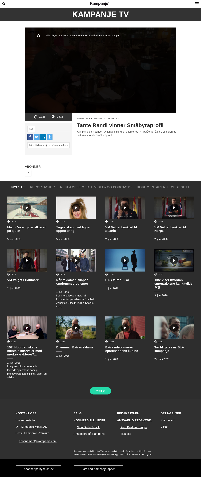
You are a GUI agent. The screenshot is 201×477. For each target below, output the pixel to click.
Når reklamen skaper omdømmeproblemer (72, 281)
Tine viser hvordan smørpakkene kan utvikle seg (173, 283)
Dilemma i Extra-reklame (74, 347)
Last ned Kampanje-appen (99, 469)
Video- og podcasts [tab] (113, 187)
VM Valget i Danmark (23, 280)
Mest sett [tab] (179, 187)
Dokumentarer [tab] (151, 187)
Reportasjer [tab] (42, 187)
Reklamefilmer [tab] (74, 187)
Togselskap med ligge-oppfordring (73, 229)
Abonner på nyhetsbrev (38, 469)
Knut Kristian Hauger (133, 427)
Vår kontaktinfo (25, 420)
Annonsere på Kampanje (89, 433)
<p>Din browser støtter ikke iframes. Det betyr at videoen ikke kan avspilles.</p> (100, 70)
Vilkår (164, 426)
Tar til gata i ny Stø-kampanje (169, 349)
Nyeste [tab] (18, 187)
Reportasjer (84, 118)
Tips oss (125, 433)
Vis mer (100, 390)
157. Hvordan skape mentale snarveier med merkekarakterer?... (24, 351)
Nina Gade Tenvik (88, 427)
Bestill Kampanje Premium (32, 433)
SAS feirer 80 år (117, 280)
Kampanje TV (100, 14)
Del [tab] (31, 128)
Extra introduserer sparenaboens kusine (121, 349)
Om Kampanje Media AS (31, 426)
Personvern (168, 420)
